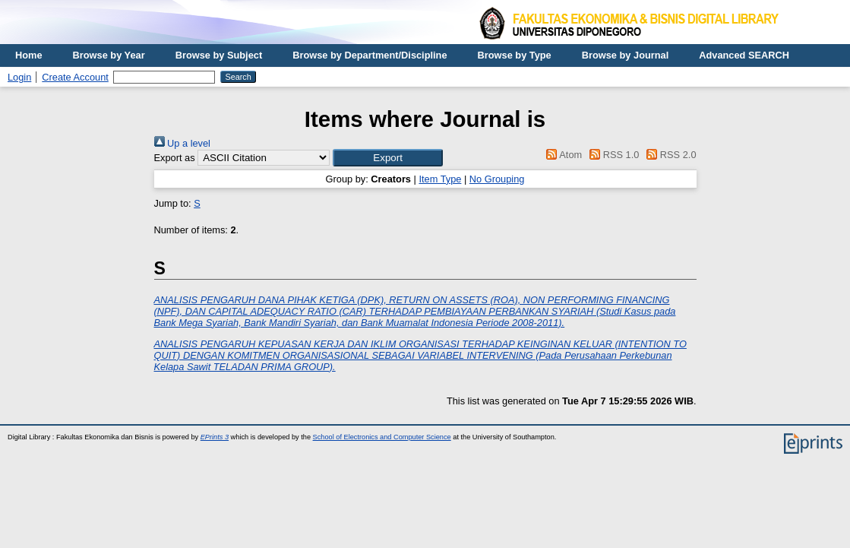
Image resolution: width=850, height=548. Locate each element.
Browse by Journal (625, 55)
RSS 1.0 (612, 154)
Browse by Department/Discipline (369, 55)
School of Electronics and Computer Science (382, 437)
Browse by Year (109, 55)
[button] (388, 157)
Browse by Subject (219, 55)
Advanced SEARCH (744, 55)
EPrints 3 (215, 437)
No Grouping (497, 179)
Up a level (182, 143)
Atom (562, 154)
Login (19, 77)
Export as (174, 157)
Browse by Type (514, 55)
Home (29, 55)
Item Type (440, 179)
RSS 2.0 (669, 154)
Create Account (75, 77)
